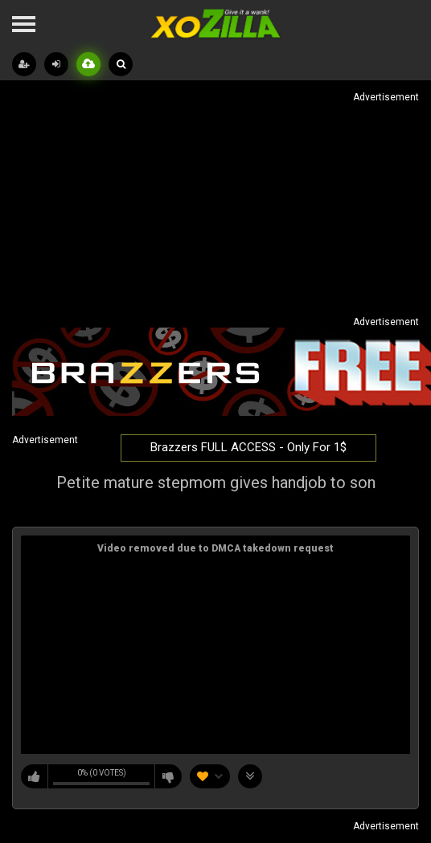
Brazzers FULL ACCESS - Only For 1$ (248, 447)
